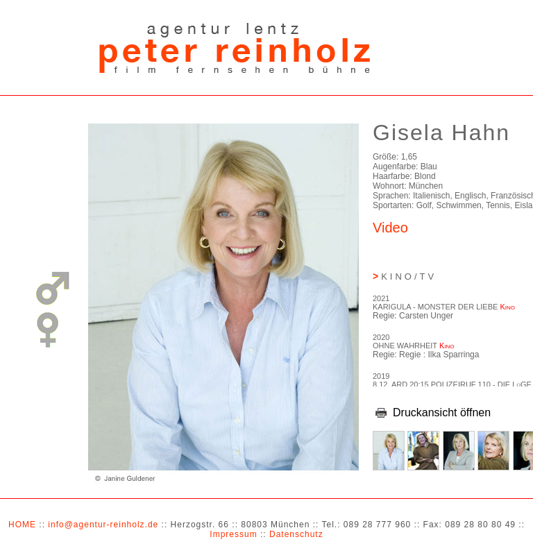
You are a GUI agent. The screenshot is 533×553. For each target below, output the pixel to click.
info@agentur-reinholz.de (103, 524)
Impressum (233, 534)
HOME (22, 524)
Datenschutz (296, 534)
